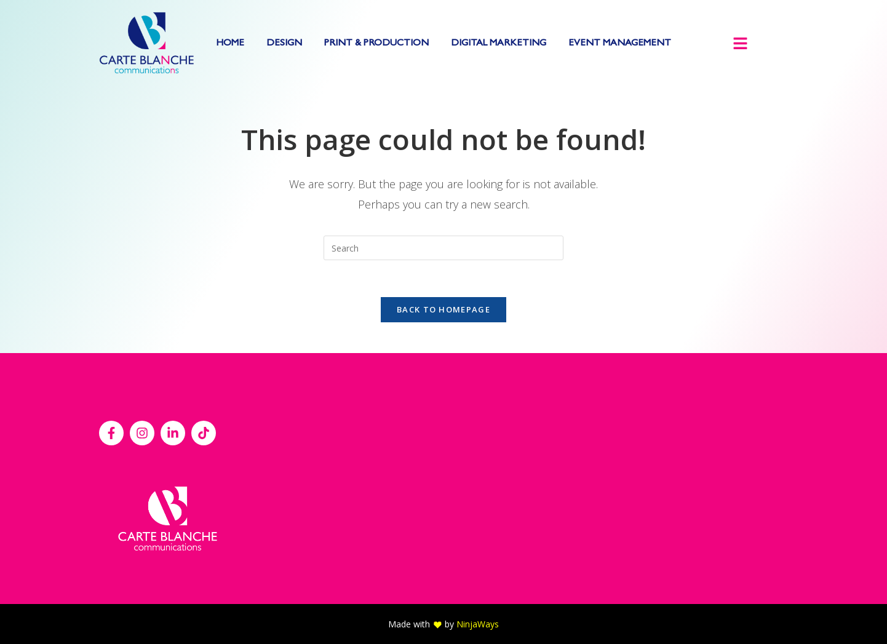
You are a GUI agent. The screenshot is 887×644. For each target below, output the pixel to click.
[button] (740, 44)
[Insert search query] (443, 248)
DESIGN (284, 44)
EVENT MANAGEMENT (619, 44)
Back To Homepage (443, 309)
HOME (230, 44)
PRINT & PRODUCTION (376, 44)
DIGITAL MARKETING (498, 44)
